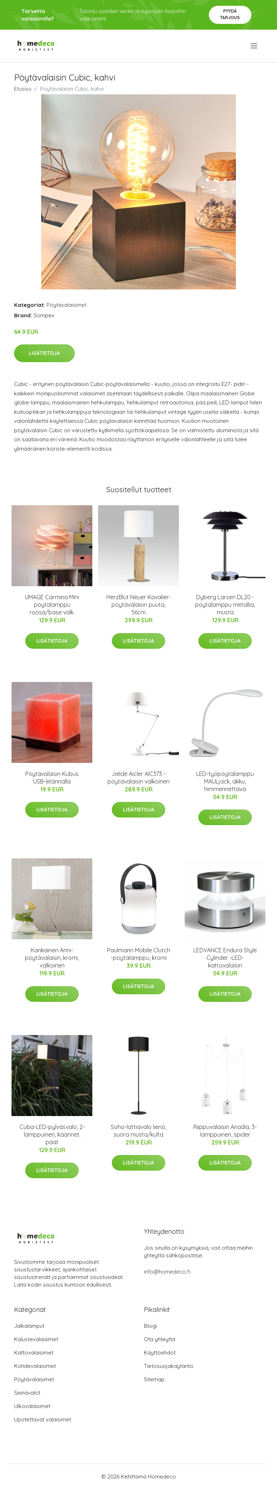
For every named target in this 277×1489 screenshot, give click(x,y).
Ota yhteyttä (159, 1339)
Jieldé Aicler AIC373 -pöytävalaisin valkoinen (138, 777)
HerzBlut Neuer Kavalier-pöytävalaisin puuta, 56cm (138, 604)
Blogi (150, 1325)
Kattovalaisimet (33, 1352)
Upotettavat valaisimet (42, 1419)
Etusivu (22, 88)
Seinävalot (27, 1392)
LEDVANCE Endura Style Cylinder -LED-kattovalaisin (225, 958)
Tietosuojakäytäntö (168, 1366)
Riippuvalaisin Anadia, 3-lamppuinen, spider (225, 1130)
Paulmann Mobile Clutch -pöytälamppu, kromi (138, 954)
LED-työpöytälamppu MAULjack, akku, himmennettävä (225, 781)
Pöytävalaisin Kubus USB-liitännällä (52, 777)
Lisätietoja (44, 353)
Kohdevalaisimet (35, 1366)
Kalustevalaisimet (36, 1339)
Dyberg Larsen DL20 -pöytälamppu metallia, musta (225, 604)
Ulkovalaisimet (32, 1406)
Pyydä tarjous (230, 14)
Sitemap (154, 1379)
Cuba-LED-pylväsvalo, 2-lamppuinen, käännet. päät (52, 1134)
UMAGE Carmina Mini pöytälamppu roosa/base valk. (52, 604)
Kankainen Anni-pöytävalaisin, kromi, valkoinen (52, 958)
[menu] (254, 45)
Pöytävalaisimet (67, 304)
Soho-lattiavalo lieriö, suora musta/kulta (138, 1130)
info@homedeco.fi (167, 1271)
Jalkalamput (29, 1325)
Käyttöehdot (160, 1352)
